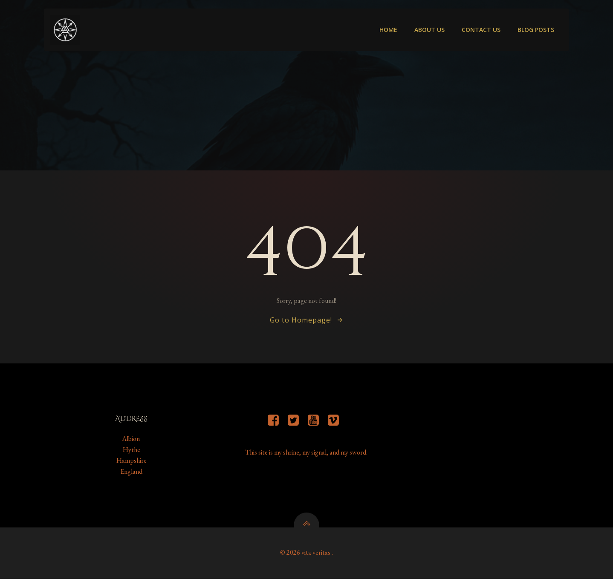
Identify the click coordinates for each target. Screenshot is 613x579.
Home (388, 30)
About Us (429, 30)
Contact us (481, 30)
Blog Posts (536, 30)
